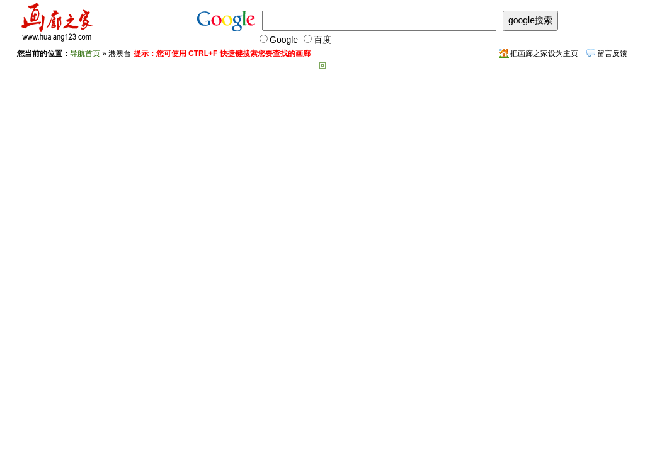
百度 (317, 40)
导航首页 (85, 53)
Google (279, 40)
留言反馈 (612, 53)
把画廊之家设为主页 (544, 53)
